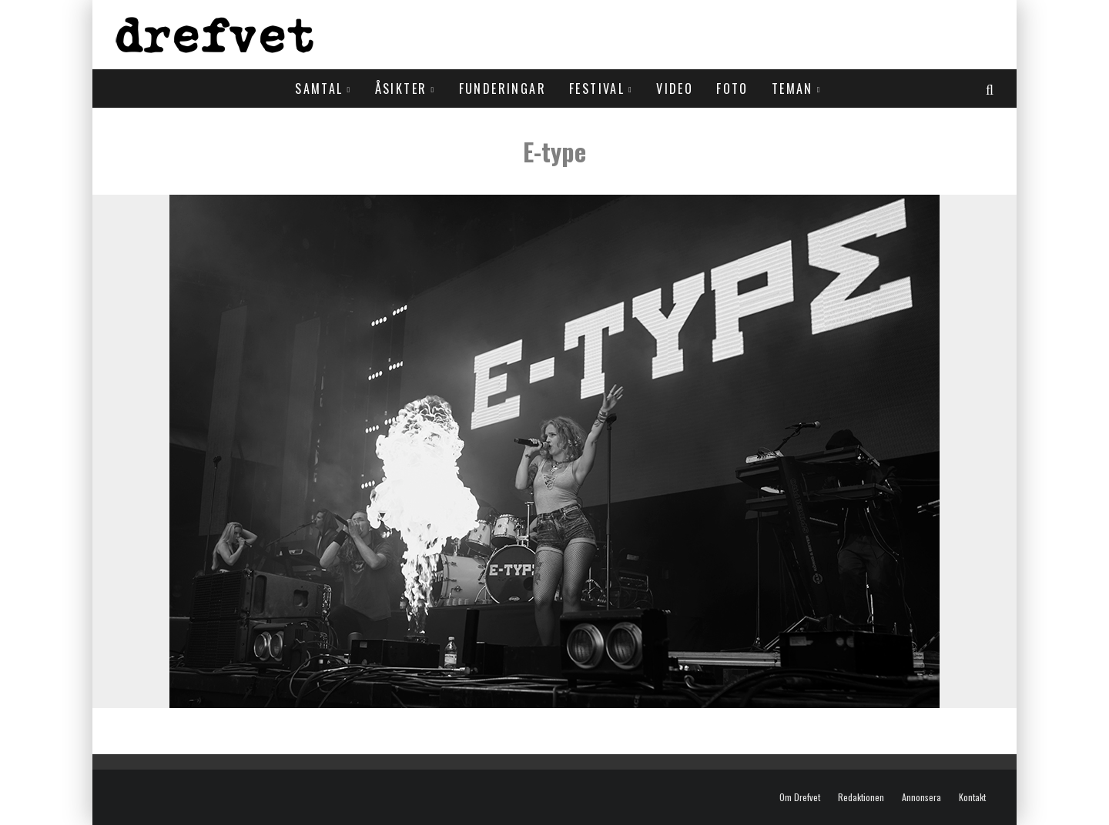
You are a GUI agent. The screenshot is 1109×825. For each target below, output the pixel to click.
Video (674, 88)
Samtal (319, 88)
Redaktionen (861, 797)
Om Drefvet (799, 797)
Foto (732, 88)
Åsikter (401, 88)
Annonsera (921, 797)
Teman (792, 88)
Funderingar (502, 88)
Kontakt (972, 797)
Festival (597, 88)
